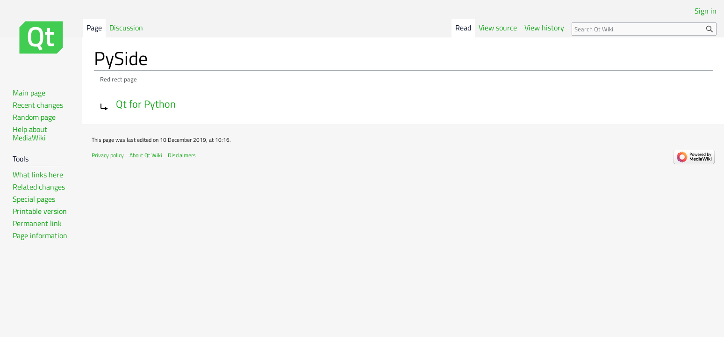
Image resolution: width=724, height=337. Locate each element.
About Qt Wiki (145, 155)
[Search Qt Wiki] (644, 29)
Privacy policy (108, 155)
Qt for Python (146, 104)
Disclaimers (182, 155)
